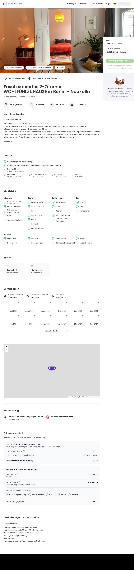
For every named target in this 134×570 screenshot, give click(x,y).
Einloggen (124, 4)
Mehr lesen (8, 141)
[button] (52, 369)
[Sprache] (115, 4)
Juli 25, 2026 (112, 52)
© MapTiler (78, 397)
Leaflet (71, 397)
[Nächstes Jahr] (67, 330)
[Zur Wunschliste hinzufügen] (39, 68)
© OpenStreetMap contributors (91, 397)
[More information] (62, 78)
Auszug (123, 52)
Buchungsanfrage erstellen (120, 61)
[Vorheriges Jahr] (37, 330)
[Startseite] (12, 3)
